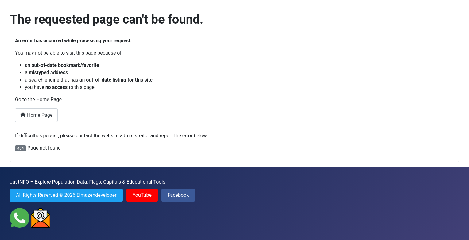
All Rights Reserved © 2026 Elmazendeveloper (66, 195)
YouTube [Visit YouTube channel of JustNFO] (142, 195)
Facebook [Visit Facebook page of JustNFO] (178, 195)
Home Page (36, 115)
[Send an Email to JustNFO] (40, 218)
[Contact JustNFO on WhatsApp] (20, 218)
